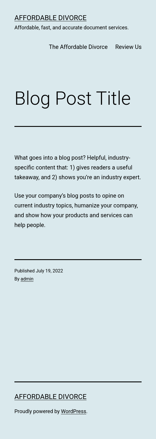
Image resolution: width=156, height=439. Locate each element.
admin (27, 279)
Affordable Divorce (50, 18)
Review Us (128, 46)
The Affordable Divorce (78, 46)
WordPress (73, 411)
